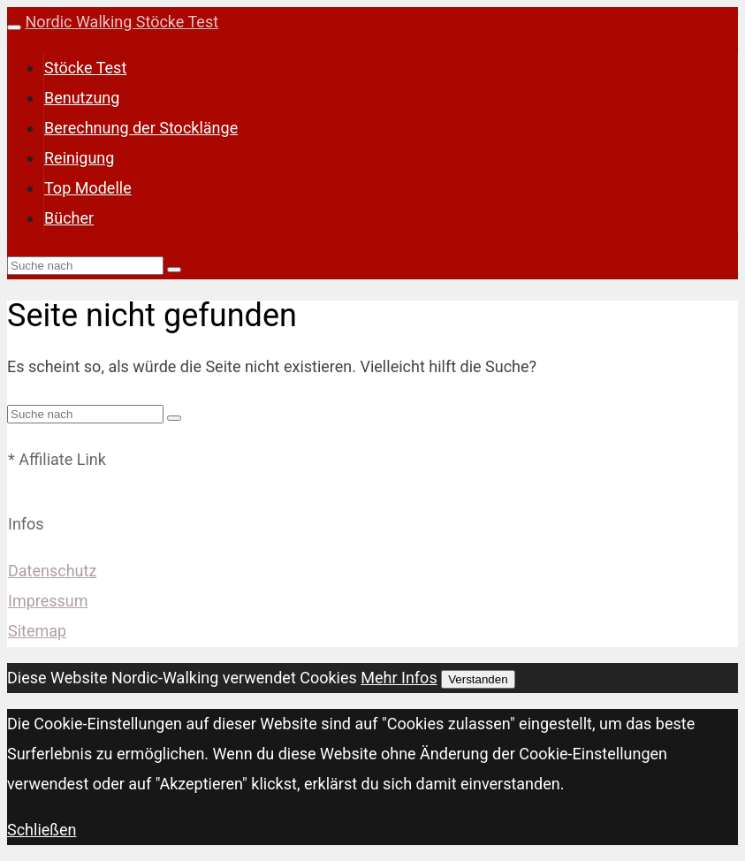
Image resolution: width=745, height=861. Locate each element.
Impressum (48, 600)
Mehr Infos (399, 677)
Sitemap (37, 630)
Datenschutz (52, 570)
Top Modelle (88, 188)
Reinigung (79, 158)
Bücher (69, 218)
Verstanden (477, 679)
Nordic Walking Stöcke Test (121, 21)
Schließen (42, 829)
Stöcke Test (85, 67)
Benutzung (81, 97)
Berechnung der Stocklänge (141, 127)
